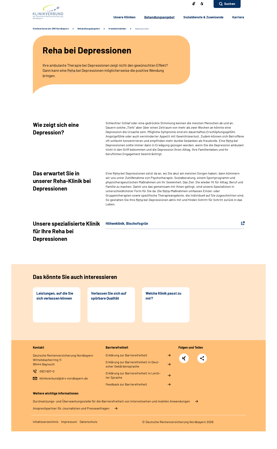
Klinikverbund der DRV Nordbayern (51, 28)
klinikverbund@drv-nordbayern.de (64, 378)
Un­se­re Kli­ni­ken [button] (124, 17)
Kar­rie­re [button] (238, 17)
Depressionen (142, 28)
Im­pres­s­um (69, 422)
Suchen (229, 4)
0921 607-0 (47, 371)
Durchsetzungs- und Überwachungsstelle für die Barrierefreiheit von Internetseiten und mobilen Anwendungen (111, 401)
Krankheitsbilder (117, 28)
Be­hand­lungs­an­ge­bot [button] (159, 17)
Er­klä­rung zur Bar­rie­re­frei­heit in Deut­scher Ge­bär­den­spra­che (132, 364)
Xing (184, 356)
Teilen (202, 358)
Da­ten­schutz (88, 422)
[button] (227, 4)
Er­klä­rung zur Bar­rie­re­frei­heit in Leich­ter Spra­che (133, 375)
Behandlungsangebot (89, 28)
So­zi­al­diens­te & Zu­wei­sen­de (203, 17)
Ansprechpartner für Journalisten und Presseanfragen (71, 408)
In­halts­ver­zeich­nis (45, 422)
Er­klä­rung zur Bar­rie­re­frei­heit (126, 355)
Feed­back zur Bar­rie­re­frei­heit (126, 384)
